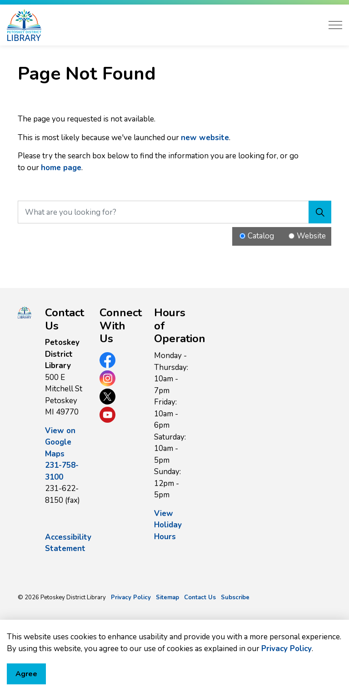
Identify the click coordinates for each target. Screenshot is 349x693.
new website (205, 137)
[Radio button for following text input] (242, 236)
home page (61, 167)
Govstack (60, 624)
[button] (24, 312)
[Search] (320, 212)
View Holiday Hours (168, 525)
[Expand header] (335, 25)
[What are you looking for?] (174, 212)
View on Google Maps (60, 442)
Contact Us (200, 597)
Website (311, 236)
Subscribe (235, 597)
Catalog (261, 236)
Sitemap (167, 597)
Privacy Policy (286, 687)
